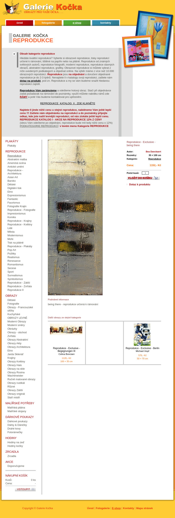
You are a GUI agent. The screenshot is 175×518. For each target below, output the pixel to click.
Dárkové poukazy (17, 421)
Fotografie (13, 303)
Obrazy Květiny (16, 361)
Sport (10, 271)
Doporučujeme (15, 465)
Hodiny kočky (15, 445)
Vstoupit (23, 489)
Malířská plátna (16, 407)
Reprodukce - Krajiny (19, 220)
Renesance (14, 260)
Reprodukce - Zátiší (18, 282)
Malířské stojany (16, 411)
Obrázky (12, 328)
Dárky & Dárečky (17, 424)
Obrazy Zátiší (15, 390)
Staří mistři (13, 397)
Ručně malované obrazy (21, 379)
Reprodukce (154, 159)
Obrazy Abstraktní (17, 339)
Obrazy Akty (14, 343)
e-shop (77, 22)
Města (11, 231)
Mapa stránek (144, 508)
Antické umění (15, 166)
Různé (11, 386)
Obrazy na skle (16, 368)
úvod (20, 22)
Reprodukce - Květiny (19, 224)
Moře (10, 239)
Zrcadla (11, 456)
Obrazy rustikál (16, 382)
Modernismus (15, 235)
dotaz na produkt (30, 80)
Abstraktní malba (17, 159)
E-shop (116, 508)
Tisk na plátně (15, 242)
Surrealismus (15, 275)
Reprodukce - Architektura (15, 172)
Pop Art (11, 249)
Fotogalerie (103, 508)
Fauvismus (13, 202)
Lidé (9, 228)
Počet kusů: (133, 173)
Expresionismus (16, 195)
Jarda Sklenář (15, 354)
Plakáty (11, 145)
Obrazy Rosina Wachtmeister (16, 374)
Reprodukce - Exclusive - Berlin (142, 350)
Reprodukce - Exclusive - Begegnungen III (66, 351)
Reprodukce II (15, 289)
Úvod (90, 508)
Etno (10, 191)
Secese (11, 268)
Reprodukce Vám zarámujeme (38, 90)
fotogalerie (48, 22)
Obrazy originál (16, 393)
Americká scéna (16, 163)
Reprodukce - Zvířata (19, 286)
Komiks (11, 217)
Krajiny (11, 357)
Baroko (11, 180)
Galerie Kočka (45, 508)
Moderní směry (16, 325)
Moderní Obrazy (16, 321)
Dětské (11, 184)
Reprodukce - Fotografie (21, 209)
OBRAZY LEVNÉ (17, 317)
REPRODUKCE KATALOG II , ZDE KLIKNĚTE (67, 103)
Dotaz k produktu (139, 184)
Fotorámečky (14, 432)
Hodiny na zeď (15, 442)
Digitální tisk (14, 188)
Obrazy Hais (14, 365)
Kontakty (128, 508)
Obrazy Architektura (18, 346)
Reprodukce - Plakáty (19, 246)
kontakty (105, 22)
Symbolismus (15, 279)
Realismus (13, 257)
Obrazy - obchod (17, 332)
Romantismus (15, 264)
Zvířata (11, 336)
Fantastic (12, 198)
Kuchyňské (13, 314)
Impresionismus (16, 213)
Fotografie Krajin (16, 206)
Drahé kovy (14, 428)
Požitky (11, 253)
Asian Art (12, 177)
